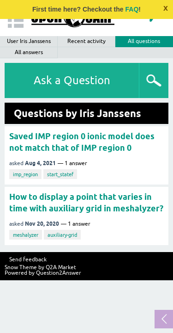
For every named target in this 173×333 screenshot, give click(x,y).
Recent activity (86, 41)
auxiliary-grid (62, 235)
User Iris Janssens (29, 41)
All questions (144, 41)
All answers (29, 52)
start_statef (60, 174)
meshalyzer (25, 235)
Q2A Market (61, 267)
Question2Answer (58, 273)
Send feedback (28, 259)
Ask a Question (72, 80)
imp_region (25, 174)
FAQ (132, 9)
